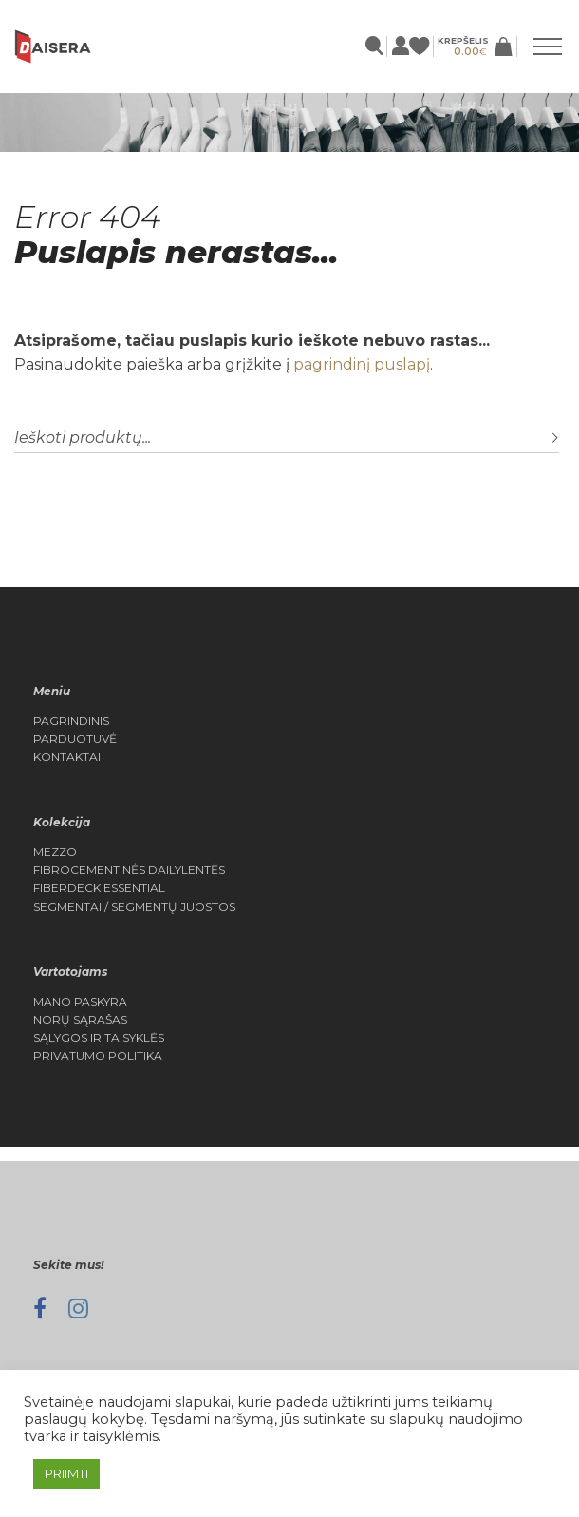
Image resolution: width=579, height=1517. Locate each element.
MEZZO (55, 852)
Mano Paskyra (80, 1002)
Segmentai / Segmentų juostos (134, 907)
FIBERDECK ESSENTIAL (99, 888)
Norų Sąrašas (80, 1020)
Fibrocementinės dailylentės (129, 870)
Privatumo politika (97, 1056)
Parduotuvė (75, 739)
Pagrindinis (71, 721)
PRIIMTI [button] (66, 1473)
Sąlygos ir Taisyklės (98, 1038)
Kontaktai (67, 757)
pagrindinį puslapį (361, 364)
